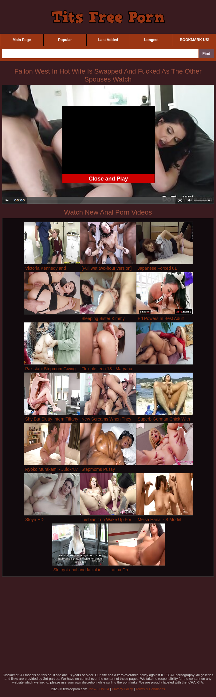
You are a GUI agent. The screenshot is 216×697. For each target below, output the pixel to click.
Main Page (22, 40)
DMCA (104, 689)
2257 (92, 689)
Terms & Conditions (150, 689)
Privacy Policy (122, 689)
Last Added (108, 40)
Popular (65, 40)
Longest (151, 40)
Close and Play (108, 179)
